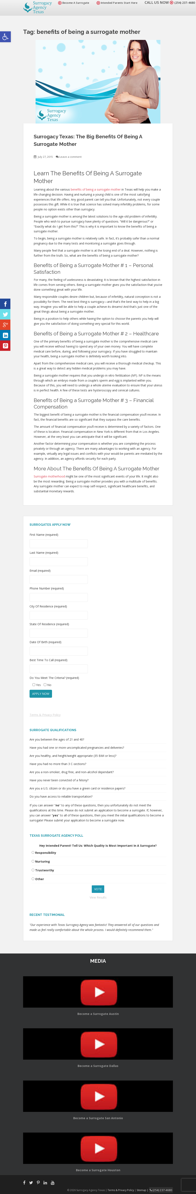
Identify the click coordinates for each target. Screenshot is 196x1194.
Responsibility (45, 853)
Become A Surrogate (68, 3)
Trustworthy (44, 870)
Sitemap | (147, 1189)
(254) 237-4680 (182, 2)
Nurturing (42, 861)
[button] (5, 36)
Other (39, 879)
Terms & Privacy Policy (45, 715)
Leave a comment (70, 157)
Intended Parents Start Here (112, 3)
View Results (98, 897)
